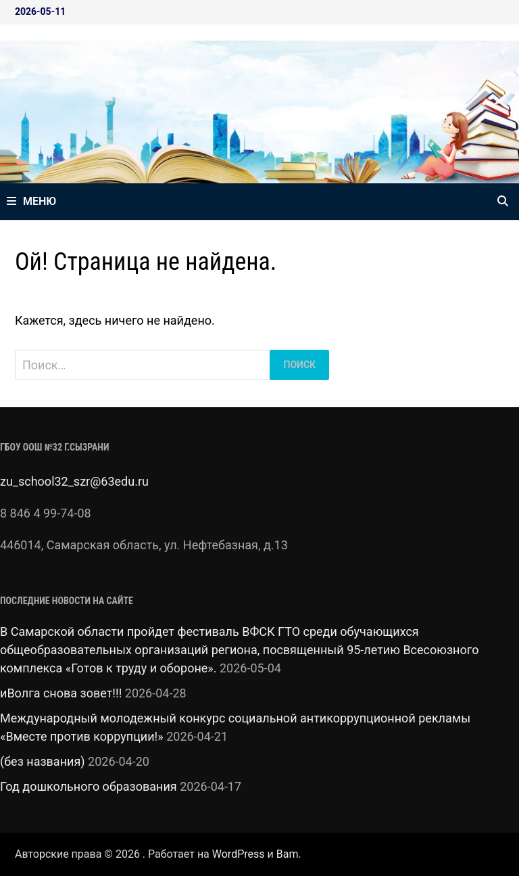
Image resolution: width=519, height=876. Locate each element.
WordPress (238, 854)
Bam (287, 854)
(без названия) (42, 761)
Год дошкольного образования (88, 786)
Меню (31, 201)
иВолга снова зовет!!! (61, 693)
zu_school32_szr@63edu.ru (74, 481)
